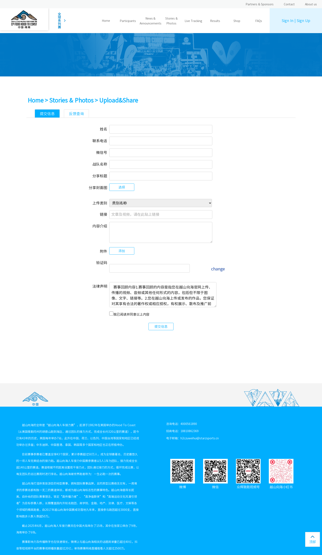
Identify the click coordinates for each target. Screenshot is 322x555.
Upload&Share (118, 100)
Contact (289, 4)
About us (311, 4)
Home (106, 20)
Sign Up (303, 20)
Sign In (287, 20)
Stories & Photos (71, 100)
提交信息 (161, 326)
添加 (121, 251)
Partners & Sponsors (260, 4)
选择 (121, 187)
